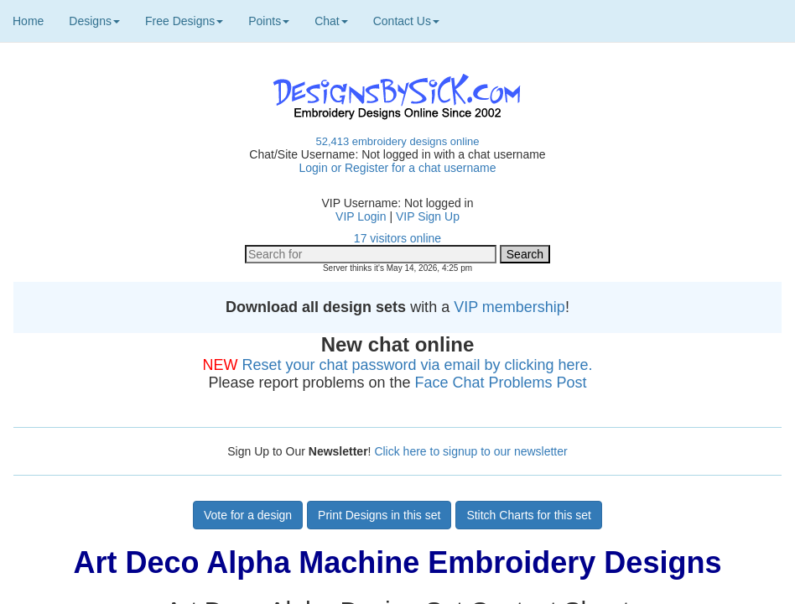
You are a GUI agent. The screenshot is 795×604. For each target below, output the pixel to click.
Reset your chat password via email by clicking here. (417, 365)
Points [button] (268, 21)
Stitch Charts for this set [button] (528, 515)
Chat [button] (331, 21)
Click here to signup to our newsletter (470, 451)
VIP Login (360, 216)
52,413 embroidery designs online (397, 141)
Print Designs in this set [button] (379, 515)
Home (28, 21)
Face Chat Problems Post (501, 382)
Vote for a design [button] (248, 515)
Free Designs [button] (184, 21)
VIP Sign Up (428, 216)
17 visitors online (397, 238)
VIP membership (509, 307)
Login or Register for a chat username (397, 167)
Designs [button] (94, 21)
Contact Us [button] (406, 21)
